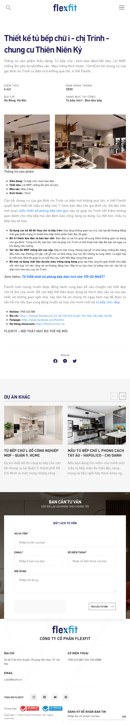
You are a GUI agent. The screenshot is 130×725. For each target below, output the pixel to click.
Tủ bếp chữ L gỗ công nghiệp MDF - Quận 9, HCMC (31, 452)
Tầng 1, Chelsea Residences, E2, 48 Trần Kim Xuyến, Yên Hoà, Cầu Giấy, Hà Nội (65, 315)
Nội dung (20, 571)
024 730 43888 (93, 659)
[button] (122, 396)
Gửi (124, 716)
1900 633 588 (75, 659)
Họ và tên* (21, 533)
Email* (18, 552)
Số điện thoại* (77, 552)
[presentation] (40, 606)
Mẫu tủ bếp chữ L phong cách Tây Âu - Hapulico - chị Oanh (96, 452)
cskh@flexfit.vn (13, 679)
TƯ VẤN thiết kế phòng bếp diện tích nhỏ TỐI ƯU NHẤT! (63, 276)
